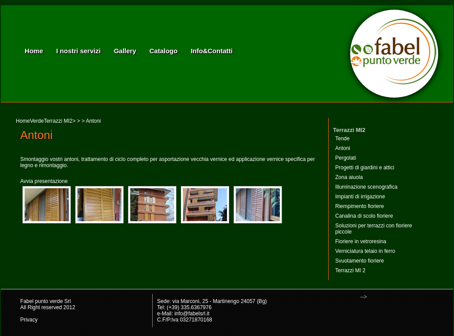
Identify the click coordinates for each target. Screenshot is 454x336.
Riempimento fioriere (359, 206)
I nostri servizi (78, 51)
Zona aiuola (349, 177)
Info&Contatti (212, 51)
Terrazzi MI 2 (350, 270)
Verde (37, 121)
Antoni (342, 148)
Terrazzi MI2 (58, 121)
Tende (342, 138)
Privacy (28, 320)
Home (34, 51)
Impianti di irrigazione (360, 197)
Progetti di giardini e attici (364, 167)
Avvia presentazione (44, 181)
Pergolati (345, 158)
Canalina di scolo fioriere (364, 216)
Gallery (125, 51)
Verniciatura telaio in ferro (365, 251)
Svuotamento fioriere (359, 261)
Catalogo (164, 51)
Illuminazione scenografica (366, 187)
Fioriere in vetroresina (360, 241)
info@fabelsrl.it (191, 313)
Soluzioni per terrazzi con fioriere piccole (373, 229)
